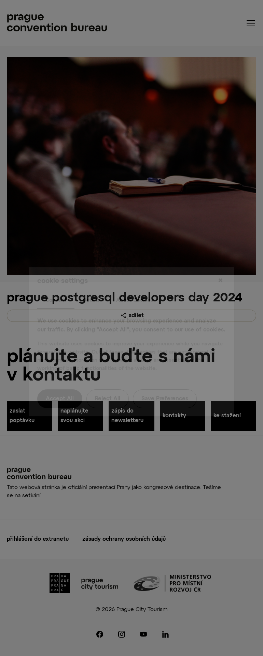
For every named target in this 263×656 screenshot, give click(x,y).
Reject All (107, 385)
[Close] (220, 267)
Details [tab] (91, 286)
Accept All (60, 385)
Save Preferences (164, 385)
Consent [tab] (55, 286)
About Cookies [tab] (134, 286)
